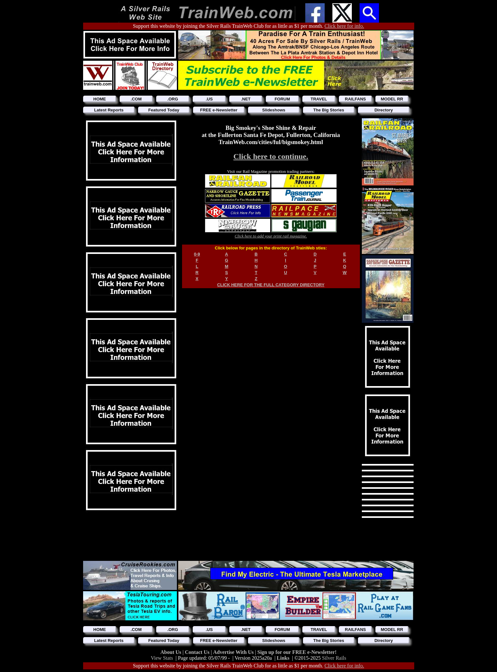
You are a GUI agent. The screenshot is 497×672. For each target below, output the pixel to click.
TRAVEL (318, 99)
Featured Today (163, 110)
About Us (171, 652)
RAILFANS (355, 99)
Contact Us (198, 652)
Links (283, 658)
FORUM (282, 99)
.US (209, 99)
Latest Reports (109, 110)
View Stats (162, 658)
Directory (383, 110)
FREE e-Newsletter (219, 110)
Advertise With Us (234, 652)
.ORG (172, 99)
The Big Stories (328, 110)
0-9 (197, 254)
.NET (246, 99)
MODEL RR (392, 99)
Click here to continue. (270, 156)
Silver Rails (334, 658)
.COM (136, 99)
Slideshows (274, 110)
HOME (99, 99)
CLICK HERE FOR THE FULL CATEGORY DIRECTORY (271, 284)
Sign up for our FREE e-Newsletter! (297, 652)
